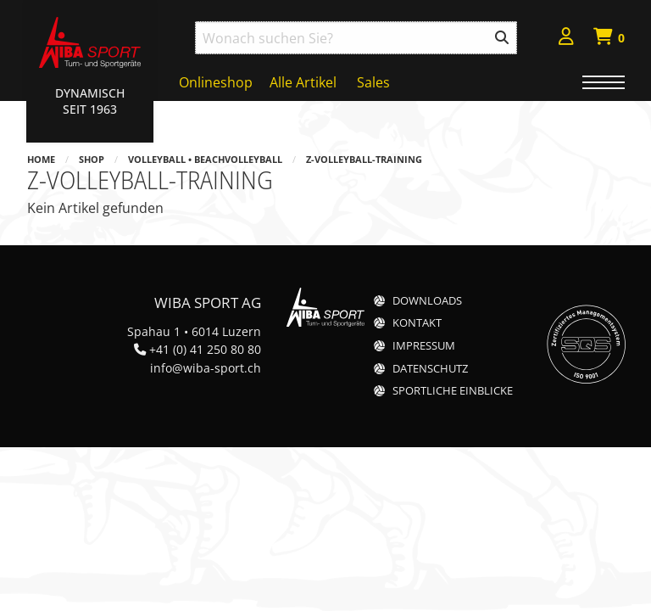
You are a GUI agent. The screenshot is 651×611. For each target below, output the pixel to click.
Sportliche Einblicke (452, 390)
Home (41, 159)
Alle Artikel (303, 82)
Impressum (423, 345)
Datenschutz (430, 368)
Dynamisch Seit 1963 (90, 101)
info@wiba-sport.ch (205, 368)
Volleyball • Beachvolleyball (205, 159)
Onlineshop (216, 82)
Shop (91, 159)
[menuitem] (566, 38)
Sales (373, 82)
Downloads (427, 300)
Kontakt (417, 322)
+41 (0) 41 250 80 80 (205, 349)
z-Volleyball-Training (364, 159)
